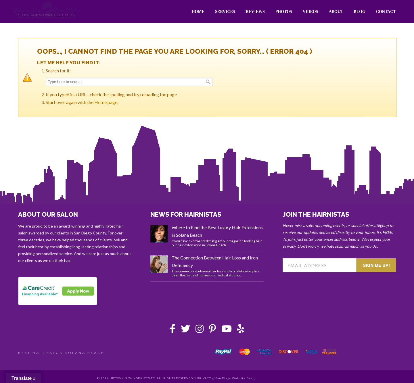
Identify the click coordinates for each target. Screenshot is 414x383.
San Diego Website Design (237, 378)
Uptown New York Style (46, 10)
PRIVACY (204, 378)
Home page (105, 102)
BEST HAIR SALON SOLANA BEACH (61, 353)
